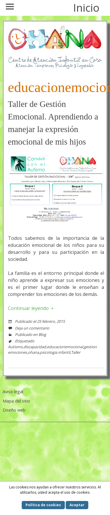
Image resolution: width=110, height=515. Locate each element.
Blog (42, 334)
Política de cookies (43, 504)
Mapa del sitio (16, 401)
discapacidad (34, 346)
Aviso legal (13, 391)
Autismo (15, 346)
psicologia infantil (55, 352)
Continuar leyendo (31, 308)
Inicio (86, 8)
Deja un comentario (32, 328)
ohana (33, 352)
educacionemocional (65, 346)
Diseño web (14, 410)
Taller (75, 352)
